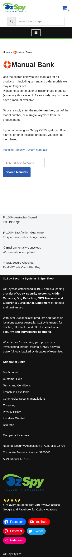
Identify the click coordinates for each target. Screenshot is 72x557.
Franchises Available (16, 392)
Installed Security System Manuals (25, 149)
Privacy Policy (12, 411)
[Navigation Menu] (36, 32)
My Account (10, 372)
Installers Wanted (14, 418)
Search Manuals (17, 172)
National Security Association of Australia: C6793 (34, 445)
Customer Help (12, 378)
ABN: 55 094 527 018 (16, 458)
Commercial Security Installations (24, 398)
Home (6, 52)
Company (9, 405)
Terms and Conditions (17, 385)
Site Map (8, 424)
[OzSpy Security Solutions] (14, 8)
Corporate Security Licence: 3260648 (26, 452)
